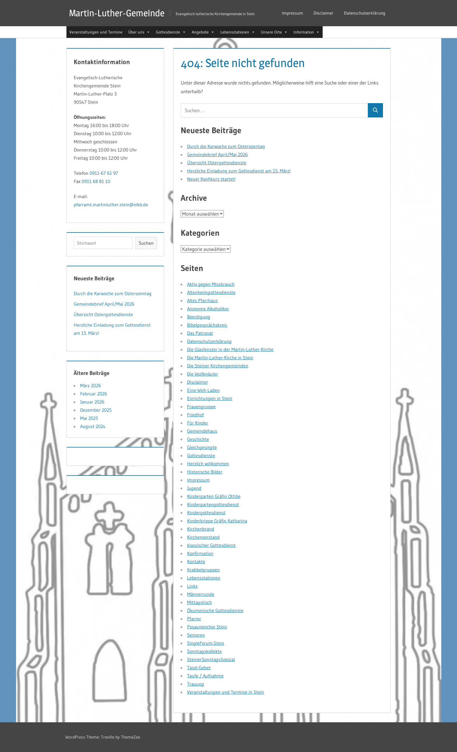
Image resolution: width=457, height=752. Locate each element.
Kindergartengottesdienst (213, 504)
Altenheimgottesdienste (211, 292)
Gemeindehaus (202, 431)
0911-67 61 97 (103, 173)
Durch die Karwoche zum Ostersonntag (226, 146)
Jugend (194, 488)
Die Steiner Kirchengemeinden (217, 366)
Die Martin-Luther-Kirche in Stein (220, 357)
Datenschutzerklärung (364, 13)
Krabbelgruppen (203, 570)
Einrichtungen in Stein (209, 398)
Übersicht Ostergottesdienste (216, 162)
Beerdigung (198, 317)
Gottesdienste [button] (171, 32)
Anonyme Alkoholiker (208, 308)
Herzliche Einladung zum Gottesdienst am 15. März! (239, 171)
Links (192, 586)
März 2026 (90, 385)
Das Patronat (200, 333)
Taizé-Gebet (199, 667)
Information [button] (306, 32)
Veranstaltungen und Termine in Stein (225, 692)
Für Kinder (197, 423)
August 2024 (93, 426)
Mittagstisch (199, 602)
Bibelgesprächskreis (207, 325)
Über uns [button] (139, 32)
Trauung (195, 684)
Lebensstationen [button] (237, 32)
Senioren (196, 635)
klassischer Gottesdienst (211, 545)
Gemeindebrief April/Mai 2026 (217, 154)
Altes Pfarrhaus (202, 300)
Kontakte (196, 561)
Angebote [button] (203, 32)
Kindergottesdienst (206, 512)
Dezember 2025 (96, 410)
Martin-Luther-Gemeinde (116, 13)
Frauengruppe (201, 406)
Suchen (146, 243)
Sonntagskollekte (204, 651)
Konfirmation (200, 553)
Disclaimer (323, 13)
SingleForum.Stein (205, 643)
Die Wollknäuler (202, 374)
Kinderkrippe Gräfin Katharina (217, 521)
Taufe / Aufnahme (205, 676)
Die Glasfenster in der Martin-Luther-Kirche (230, 349)
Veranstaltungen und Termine (95, 32)
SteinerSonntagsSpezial (211, 659)
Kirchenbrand (200, 529)
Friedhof (195, 415)
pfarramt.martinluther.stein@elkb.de (111, 204)
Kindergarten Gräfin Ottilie (213, 496)
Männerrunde (200, 594)
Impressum (292, 13)
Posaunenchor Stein (207, 627)
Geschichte (198, 439)
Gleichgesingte (202, 447)
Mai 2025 (89, 418)
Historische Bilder (204, 472)
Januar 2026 (92, 402)
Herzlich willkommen (208, 463)
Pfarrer (194, 618)
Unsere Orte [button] (274, 32)
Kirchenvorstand (203, 537)
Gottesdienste (201, 455)
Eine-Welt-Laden (203, 390)
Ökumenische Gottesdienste (215, 610)
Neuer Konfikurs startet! (211, 179)
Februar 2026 (93, 394)
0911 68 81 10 (96, 181)
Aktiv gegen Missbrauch (211, 284)
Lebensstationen (203, 578)
